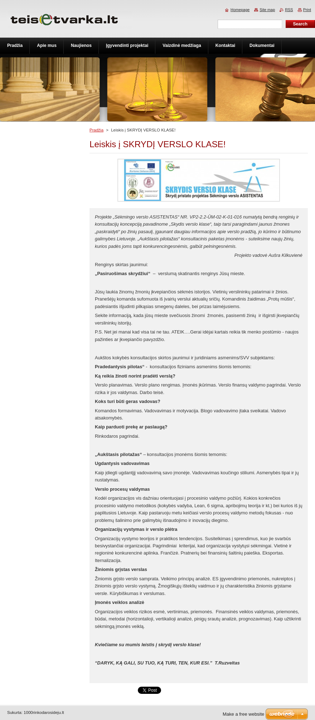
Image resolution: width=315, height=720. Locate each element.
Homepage (240, 10)
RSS (289, 10)
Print (307, 10)
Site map (267, 10)
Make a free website (243, 714)
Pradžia (96, 130)
